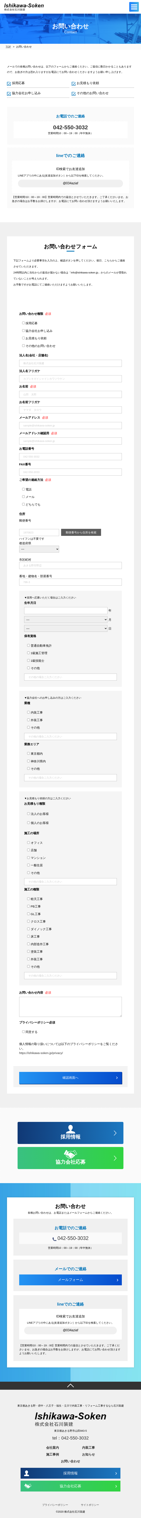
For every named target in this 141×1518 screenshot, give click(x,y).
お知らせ (88, 1454)
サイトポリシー (90, 1504)
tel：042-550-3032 (70, 1438)
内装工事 (88, 1447)
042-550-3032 (70, 127)
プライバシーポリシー (55, 1504)
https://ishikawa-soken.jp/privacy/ (41, 1053)
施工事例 (52, 1454)
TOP (8, 46)
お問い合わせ (70, 1461)
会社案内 (52, 1447)
